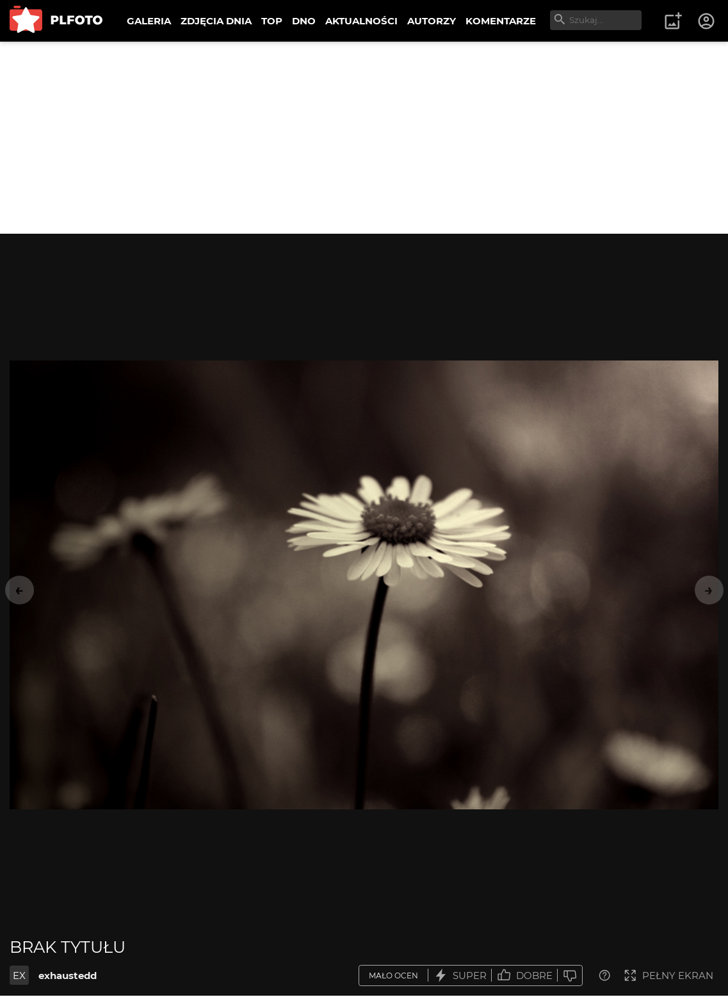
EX (19, 975)
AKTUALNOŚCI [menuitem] (361, 21)
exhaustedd (67, 975)
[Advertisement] (364, 137)
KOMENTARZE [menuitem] (500, 21)
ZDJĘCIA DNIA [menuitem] (216, 21)
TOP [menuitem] (271, 21)
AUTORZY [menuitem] (431, 21)
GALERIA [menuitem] (149, 21)
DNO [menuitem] (304, 21)
